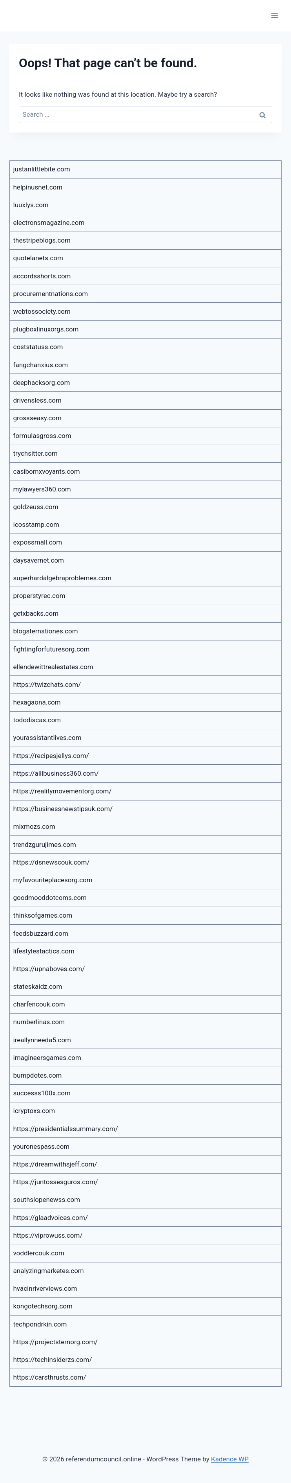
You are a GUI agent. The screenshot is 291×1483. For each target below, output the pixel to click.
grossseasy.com (37, 418)
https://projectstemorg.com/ (55, 1342)
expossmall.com (37, 542)
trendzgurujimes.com (44, 844)
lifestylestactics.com (44, 951)
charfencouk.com (39, 1004)
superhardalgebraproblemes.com (62, 578)
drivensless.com (37, 400)
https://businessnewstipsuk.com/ (63, 809)
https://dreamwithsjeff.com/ (55, 1164)
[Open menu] (274, 15)
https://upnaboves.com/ (49, 969)
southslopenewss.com (46, 1199)
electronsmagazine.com (49, 222)
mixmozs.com (34, 826)
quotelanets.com (38, 258)
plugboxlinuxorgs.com (46, 329)
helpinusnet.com (38, 187)
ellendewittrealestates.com (53, 667)
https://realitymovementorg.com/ (62, 791)
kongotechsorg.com (43, 1306)
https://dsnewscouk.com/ (51, 862)
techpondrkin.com (40, 1324)
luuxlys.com (31, 205)
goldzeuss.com (35, 507)
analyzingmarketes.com (48, 1271)
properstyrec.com (39, 596)
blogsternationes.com (45, 631)
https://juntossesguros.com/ (55, 1182)
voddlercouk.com (38, 1253)
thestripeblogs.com (42, 240)
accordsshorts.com (42, 276)
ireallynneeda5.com (42, 1040)
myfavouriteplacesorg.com (53, 880)
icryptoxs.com (34, 1111)
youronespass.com (41, 1146)
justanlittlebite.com (41, 169)
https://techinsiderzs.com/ (52, 1359)
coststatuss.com (38, 347)
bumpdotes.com (37, 1075)
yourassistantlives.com (47, 738)
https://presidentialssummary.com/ (65, 1129)
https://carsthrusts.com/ (49, 1377)
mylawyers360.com (42, 489)
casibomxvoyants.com (46, 471)
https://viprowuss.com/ (48, 1235)
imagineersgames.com (47, 1058)
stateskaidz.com (37, 986)
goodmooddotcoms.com (50, 898)
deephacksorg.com (41, 382)
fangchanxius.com (40, 365)
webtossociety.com (42, 311)
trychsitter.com (35, 453)
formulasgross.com (42, 436)
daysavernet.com (38, 560)
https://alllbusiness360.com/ (56, 773)
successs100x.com (42, 1093)
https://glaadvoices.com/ (50, 1218)
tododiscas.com (37, 720)
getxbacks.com (36, 613)
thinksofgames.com (43, 915)
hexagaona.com (37, 702)
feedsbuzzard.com (40, 933)
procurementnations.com (50, 294)
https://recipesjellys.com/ (51, 756)
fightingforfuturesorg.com (51, 649)
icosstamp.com (36, 524)
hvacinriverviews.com (45, 1288)
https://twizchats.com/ (47, 684)
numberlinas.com (39, 1022)
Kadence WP (230, 1459)
